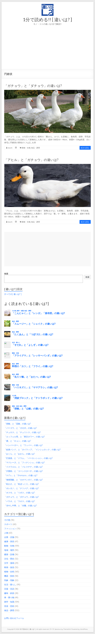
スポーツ (8, 524)
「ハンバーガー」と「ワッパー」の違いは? (23, 445)
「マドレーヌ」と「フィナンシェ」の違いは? (24, 462)
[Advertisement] (47, 50)
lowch (10, 148)
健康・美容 (9, 541)
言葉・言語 (9, 589)
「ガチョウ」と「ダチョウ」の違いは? (33, 86)
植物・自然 (9, 571)
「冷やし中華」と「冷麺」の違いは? (20, 505)
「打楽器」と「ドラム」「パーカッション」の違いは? (28, 458)
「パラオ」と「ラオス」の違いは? (19, 501)
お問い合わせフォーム (14, 618)
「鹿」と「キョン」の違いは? (17, 441)
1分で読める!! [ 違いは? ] (47, 19)
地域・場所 (9, 550)
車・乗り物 (9, 597)
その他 (7, 520)
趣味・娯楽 (9, 593)
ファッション (10, 528)
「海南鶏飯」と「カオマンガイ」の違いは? (23, 479)
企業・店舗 (9, 537)
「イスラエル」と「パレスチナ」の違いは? (23, 467)
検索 (6, 273)
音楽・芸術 (9, 606)
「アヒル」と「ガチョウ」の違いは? (31, 160)
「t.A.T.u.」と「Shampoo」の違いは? (20, 475)
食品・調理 (35, 148)
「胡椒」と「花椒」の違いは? (17, 423)
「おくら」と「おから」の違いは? (19, 454)
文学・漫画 (9, 563)
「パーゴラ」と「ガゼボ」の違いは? (20, 428)
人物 (6, 533)
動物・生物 (26, 148)
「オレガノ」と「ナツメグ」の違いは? (21, 488)
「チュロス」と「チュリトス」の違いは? (22, 432)
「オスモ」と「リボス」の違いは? (19, 492)
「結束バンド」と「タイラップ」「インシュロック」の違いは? (32, 449)
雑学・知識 (9, 602)
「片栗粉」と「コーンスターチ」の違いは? (23, 471)
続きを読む (85, 148)
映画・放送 (9, 567)
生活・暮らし (10, 584)
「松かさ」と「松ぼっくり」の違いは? (21, 484)
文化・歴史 (9, 558)
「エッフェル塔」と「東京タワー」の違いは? (24, 436)
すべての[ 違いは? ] (13, 294)
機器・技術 (9, 576)
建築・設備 (9, 554)
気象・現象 (9, 580)
